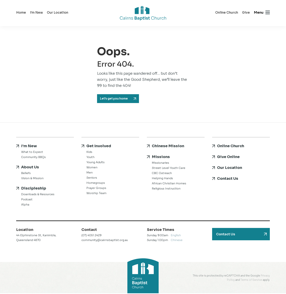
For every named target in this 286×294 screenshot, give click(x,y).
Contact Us (227, 179)
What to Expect (32, 152)
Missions (161, 157)
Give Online (228, 157)
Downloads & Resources (37, 195)
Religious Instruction (166, 189)
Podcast (27, 200)
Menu (258, 12)
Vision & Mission (32, 179)
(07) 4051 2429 (91, 236)
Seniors (91, 178)
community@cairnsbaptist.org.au (104, 240)
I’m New (36, 13)
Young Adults (95, 163)
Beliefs (26, 174)
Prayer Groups (96, 188)
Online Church (226, 13)
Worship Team (96, 194)
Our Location (57, 13)
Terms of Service (251, 280)
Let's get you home (116, 99)
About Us (30, 168)
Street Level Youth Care (168, 168)
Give (246, 13)
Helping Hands (162, 179)
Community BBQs (33, 158)
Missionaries (160, 163)
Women (91, 168)
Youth (90, 158)
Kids (89, 152)
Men (89, 173)
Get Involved (98, 146)
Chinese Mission (168, 146)
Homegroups (95, 183)
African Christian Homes (169, 184)
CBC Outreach (162, 174)
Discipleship (33, 189)
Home (21, 13)
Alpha (25, 205)
